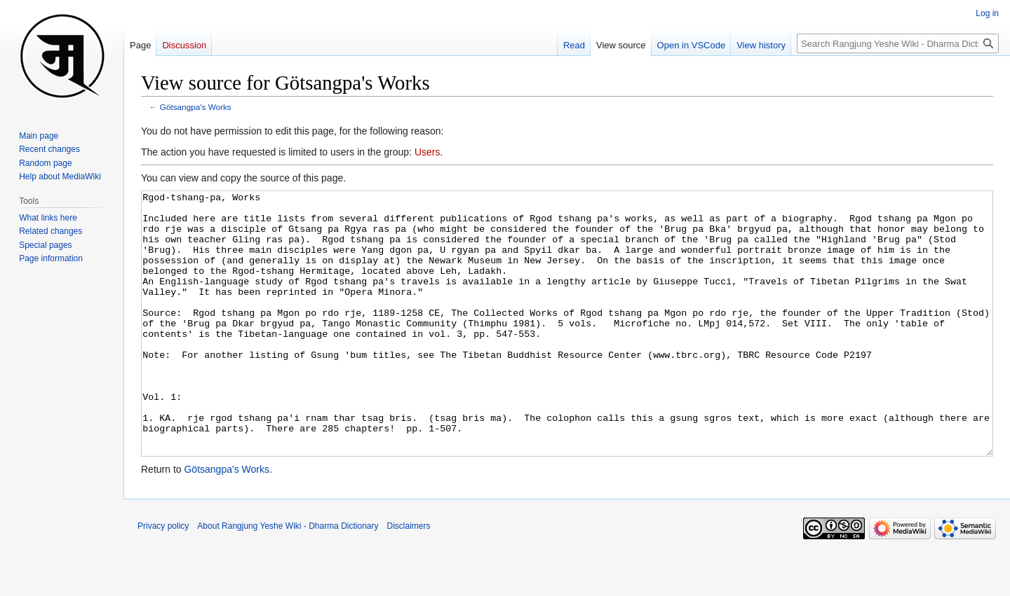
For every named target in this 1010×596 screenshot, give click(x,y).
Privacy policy (163, 578)
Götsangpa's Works (195, 106)
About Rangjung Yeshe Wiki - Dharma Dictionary (287, 578)
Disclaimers (409, 578)
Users (427, 152)
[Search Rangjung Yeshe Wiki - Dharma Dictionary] (898, 43)
